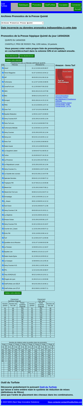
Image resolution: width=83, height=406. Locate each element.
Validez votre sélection (13, 60)
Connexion (76, 5)
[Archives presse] (22, 23)
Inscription (63, 5)
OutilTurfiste (50, 5)
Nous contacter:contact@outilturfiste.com (65, 402)
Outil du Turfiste (48, 387)
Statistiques (23, 5)
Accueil (78, 9)
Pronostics (36, 5)
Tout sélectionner (12, 56)
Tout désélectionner (27, 56)
